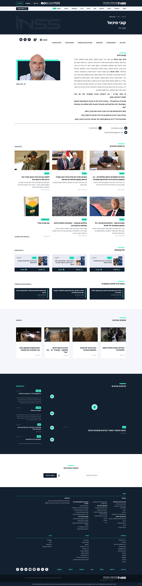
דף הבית (124, 17)
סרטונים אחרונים (56, 42)
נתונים (109, 8)
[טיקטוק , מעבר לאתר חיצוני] (21, 569)
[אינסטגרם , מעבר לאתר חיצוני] (38, 569)
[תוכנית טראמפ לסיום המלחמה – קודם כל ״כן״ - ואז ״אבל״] (57, 343)
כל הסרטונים (20, 386)
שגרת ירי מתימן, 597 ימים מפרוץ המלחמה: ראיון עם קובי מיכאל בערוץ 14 (69, 291)
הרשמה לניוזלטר (50, 475)
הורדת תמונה (19, 84)
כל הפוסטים (19, 320)
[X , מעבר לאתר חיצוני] (25, 39)
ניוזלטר (66, 8)
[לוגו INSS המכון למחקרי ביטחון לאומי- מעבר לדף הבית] (113, 577)
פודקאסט (74, 8)
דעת (23, 577)
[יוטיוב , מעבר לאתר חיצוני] (30, 569)
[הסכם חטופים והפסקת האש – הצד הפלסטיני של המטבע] (28, 343)
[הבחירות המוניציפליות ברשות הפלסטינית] (113, 343)
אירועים (102, 8)
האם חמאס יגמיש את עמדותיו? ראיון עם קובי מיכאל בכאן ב (31, 291)
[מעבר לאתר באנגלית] (43, 40)
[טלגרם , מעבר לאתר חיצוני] (34, 569)
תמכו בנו (19, 3)
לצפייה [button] (98, 270)
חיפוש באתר (22, 9)
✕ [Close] (140, 584)
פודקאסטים (99, 42)
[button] (94, 407)
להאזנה (115, 270)
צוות (95, 8)
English (28, 3)
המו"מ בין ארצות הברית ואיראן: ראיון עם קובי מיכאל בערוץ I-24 (106, 291)
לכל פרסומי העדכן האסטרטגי (22, 236)
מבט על (122, 173)
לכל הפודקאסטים (19, 250)
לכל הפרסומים (18, 146)
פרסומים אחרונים (111, 42)
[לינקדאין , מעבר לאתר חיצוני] (20, 39)
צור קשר (35, 3)
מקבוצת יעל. (19, 577)
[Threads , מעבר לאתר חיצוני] (17, 569)
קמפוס (59, 8)
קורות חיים (122, 42)
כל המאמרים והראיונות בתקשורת (23, 284)
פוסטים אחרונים (69, 42)
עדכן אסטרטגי (45, 219)
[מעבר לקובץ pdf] (35, 39)
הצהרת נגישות (71, 581)
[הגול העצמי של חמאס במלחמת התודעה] (85, 343)
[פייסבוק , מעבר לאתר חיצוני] (29, 39)
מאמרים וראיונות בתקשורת (85, 42)
